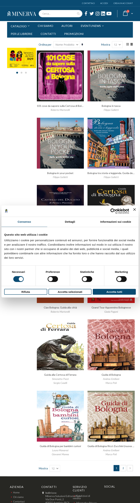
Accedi (104, 3)
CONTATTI (48, 33)
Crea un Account (123, 3)
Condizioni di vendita (81, 497)
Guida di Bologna (111, 374)
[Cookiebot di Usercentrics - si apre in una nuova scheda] (113, 211)
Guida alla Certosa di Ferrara (60, 374)
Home (16, 492)
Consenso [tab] (24, 221)
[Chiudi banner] (134, 211)
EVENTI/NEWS (91, 25)
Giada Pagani (111, 311)
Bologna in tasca (111, 105)
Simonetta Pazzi (60, 378)
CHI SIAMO (45, 25)
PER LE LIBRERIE (21, 33)
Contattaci (88, 3)
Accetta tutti (114, 291)
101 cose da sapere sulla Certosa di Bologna (62, 105)
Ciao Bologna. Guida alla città (60, 307)
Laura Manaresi (60, 450)
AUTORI (67, 25)
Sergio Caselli (60, 382)
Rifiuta (25, 291)
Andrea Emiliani (111, 378)
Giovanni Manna (60, 454)
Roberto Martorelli (60, 109)
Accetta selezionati (70, 291)
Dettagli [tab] (70, 221)
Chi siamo (18, 497)
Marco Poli (111, 382)
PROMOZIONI (74, 33)
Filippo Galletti (111, 109)
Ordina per (45, 44)
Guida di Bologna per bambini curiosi (60, 446)
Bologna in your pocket (60, 173)
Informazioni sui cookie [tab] (115, 221)
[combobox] (60, 13)
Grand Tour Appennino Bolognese (111, 307)
